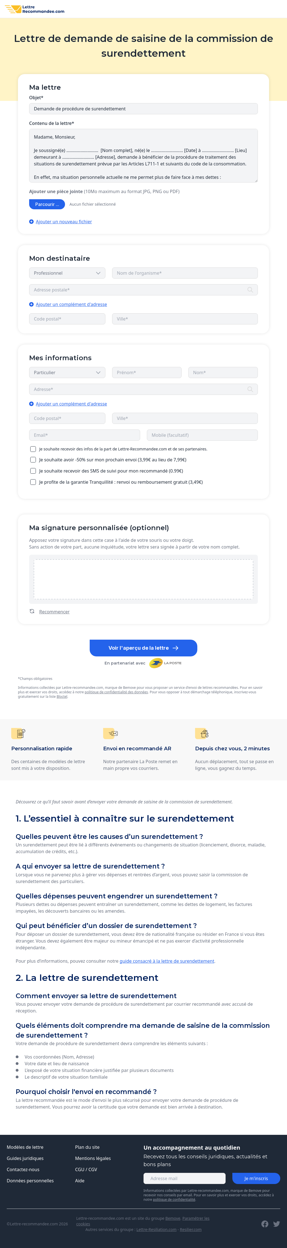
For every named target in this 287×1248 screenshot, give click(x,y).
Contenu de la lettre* (51, 123)
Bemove (172, 1218)
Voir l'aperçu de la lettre (143, 648)
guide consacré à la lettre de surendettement (167, 961)
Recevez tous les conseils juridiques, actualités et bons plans (205, 1161)
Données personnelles (30, 1181)
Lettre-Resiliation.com (156, 1229)
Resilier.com (191, 1229)
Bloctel (62, 696)
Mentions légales (93, 1158)
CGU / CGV (86, 1169)
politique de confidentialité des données (116, 692)
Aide (79, 1181)
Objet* (36, 97)
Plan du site (87, 1147)
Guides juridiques (25, 1158)
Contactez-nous (23, 1169)
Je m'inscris (256, 1178)
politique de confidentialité (174, 1199)
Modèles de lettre (25, 1147)
